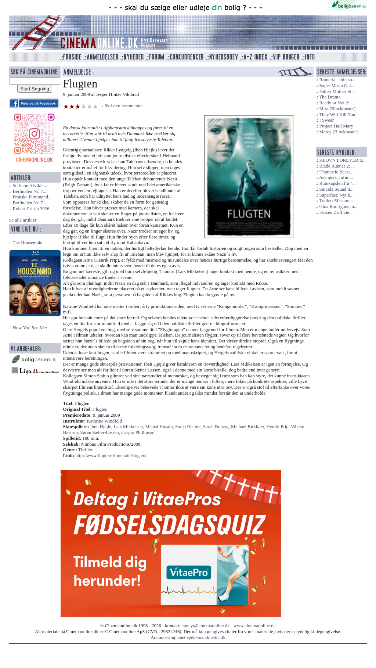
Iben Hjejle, (102, 426)
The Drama (329, 97)
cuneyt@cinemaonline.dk (206, 625)
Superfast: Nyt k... (336, 195)
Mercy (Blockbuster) (338, 131)
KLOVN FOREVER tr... (342, 160)
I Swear (326, 120)
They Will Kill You (337, 114)
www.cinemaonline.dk (255, 625)
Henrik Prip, (279, 426)
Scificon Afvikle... (29, 185)
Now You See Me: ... (32, 327)
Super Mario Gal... (336, 85)
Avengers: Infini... (336, 177)
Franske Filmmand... (31, 197)
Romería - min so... (337, 79)
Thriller (85, 449)
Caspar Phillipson (138, 432)
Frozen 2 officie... (335, 212)
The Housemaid (27, 242)
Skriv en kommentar (124, 105)
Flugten (100, 409)
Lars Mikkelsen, (129, 426)
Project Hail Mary (336, 126)
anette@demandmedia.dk (201, 637)
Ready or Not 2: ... (336, 102)
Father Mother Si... (337, 91)
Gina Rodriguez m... (338, 206)
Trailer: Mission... (336, 200)
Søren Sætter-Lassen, (100, 432)
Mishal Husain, (160, 426)
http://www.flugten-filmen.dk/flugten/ (111, 455)
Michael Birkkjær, (249, 426)
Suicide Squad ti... (336, 189)
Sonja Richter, (189, 426)
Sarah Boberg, (217, 426)
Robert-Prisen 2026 (30, 208)
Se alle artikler (23, 220)
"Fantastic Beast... (336, 172)
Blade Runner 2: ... (337, 166)
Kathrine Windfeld (104, 421)
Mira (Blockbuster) (337, 108)
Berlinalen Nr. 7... (29, 191)
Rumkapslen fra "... (337, 183)
